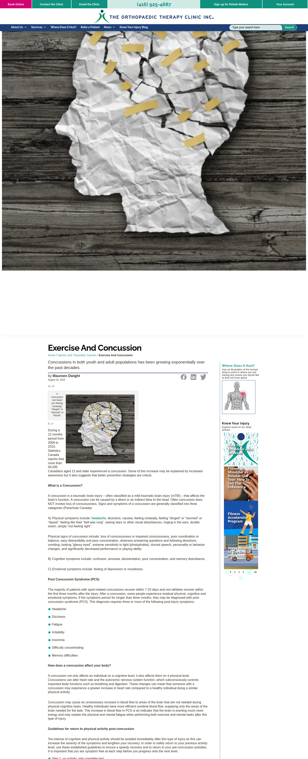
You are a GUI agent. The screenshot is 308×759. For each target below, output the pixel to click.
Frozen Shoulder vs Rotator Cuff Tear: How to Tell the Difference (238, 478)
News (107, 27)
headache (98, 518)
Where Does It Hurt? (63, 27)
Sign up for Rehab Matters (231, 4)
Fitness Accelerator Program (238, 517)
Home (52, 355)
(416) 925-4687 (154, 4)
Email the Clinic (89, 4)
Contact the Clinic (51, 4)
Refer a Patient (90, 27)
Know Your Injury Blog (134, 27)
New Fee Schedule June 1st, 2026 (240, 449)
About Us (17, 27)
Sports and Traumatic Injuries (77, 355)
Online (16, 4)
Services (36, 27)
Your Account (285, 4)
